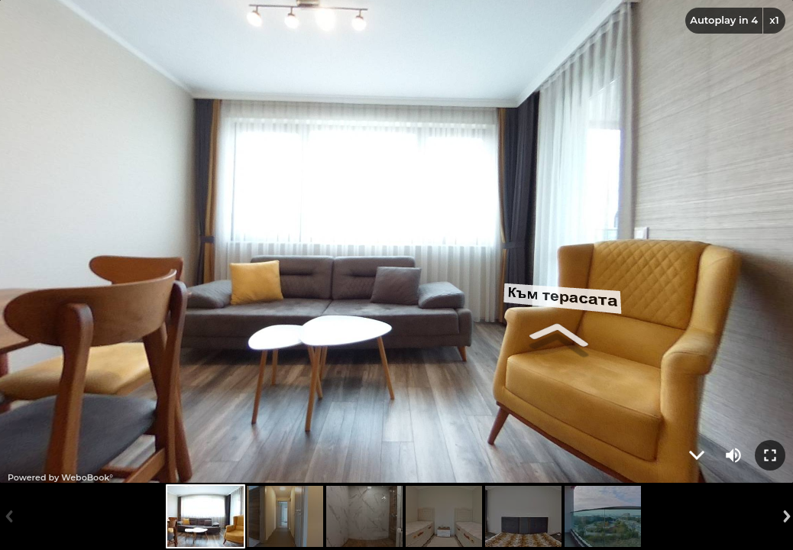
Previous (7, 516)
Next (785, 516)
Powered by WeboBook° (60, 477)
